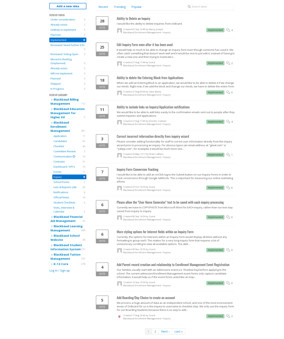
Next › (165, 331)
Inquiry (69, 177)
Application (69, 136)
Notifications (69, 192)
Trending (120, 7)
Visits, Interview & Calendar (69, 209)
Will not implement (67, 73)
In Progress (67, 89)
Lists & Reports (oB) (69, 187)
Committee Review (69, 151)
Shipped (67, 84)
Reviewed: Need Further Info (67, 47)
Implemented (67, 40)
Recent (103, 7)
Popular (136, 7)
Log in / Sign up (59, 270)
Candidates (69, 141)
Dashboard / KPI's (69, 167)
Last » (179, 331)
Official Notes (69, 197)
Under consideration (67, 19)
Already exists (67, 25)
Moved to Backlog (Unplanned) (67, 61)
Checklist (69, 146)
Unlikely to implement (67, 30)
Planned (67, 35)
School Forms (69, 182)
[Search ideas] (211, 6)
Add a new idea (68, 6)
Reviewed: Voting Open (67, 54)
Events (69, 172)
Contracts (69, 161)
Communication (69, 156)
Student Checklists (69, 202)
